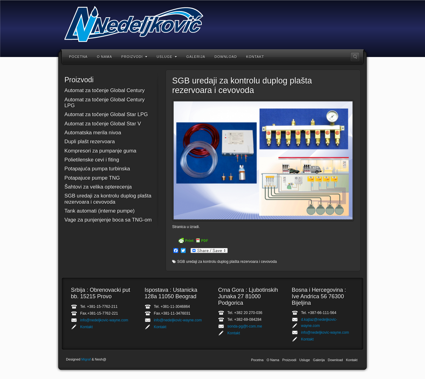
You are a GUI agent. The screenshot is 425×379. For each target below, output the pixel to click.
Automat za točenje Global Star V (102, 124)
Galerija (195, 57)
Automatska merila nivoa (92, 133)
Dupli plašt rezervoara (89, 142)
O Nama (104, 57)
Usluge (167, 57)
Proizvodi (135, 57)
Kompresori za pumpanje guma (100, 151)
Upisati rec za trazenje (355, 56)
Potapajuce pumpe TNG (92, 178)
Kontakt (255, 57)
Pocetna (78, 57)
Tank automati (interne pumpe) (99, 211)
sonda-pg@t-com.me (244, 326)
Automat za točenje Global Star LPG (106, 114)
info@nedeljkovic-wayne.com (104, 320)
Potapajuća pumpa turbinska (97, 169)
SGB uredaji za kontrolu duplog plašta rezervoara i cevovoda (107, 199)
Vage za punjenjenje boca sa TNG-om (108, 220)
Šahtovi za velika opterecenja (98, 187)
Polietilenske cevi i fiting (91, 160)
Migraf (86, 359)
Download (226, 57)
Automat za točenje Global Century (104, 90)
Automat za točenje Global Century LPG (104, 102)
